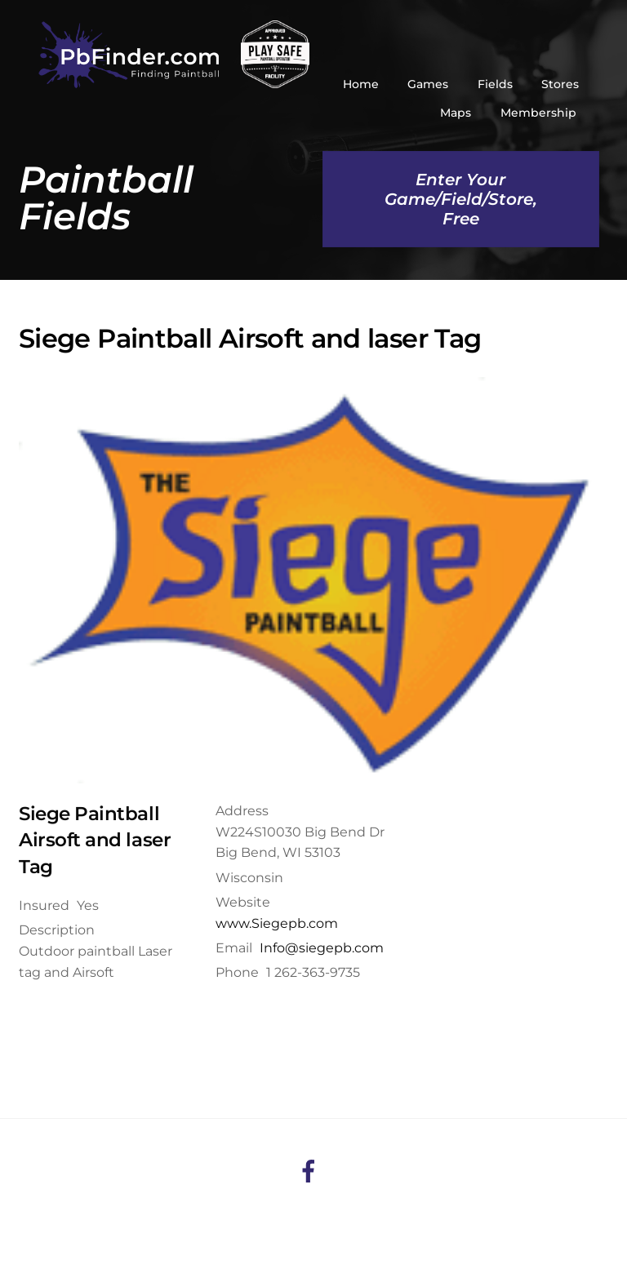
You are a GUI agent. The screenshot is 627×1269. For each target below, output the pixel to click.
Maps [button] (455, 112)
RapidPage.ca (520, 1225)
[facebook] (311, 1170)
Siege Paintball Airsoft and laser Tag (95, 840)
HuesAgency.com (354, 1225)
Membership (538, 112)
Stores (560, 84)
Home (361, 84)
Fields (495, 84)
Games (427, 84)
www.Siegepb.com (277, 923)
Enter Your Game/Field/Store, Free (461, 199)
